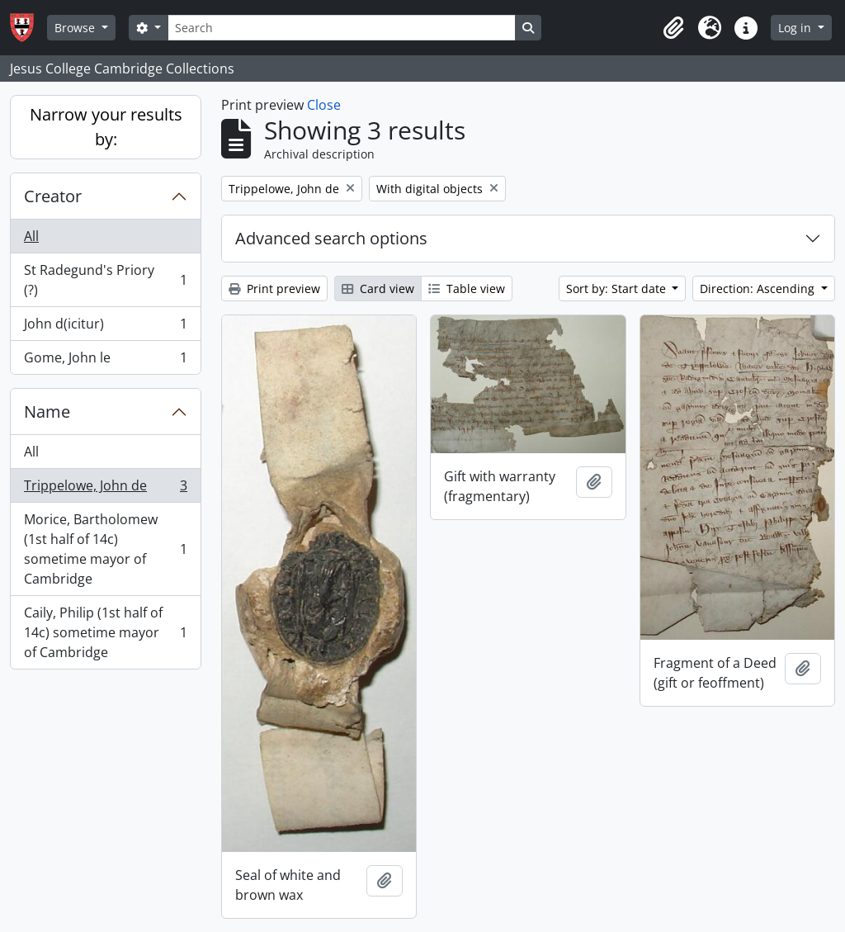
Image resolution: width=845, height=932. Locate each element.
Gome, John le (105, 361)
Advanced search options (331, 238)
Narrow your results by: (106, 126)
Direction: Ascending (759, 288)
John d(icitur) (105, 327)
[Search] (342, 27)
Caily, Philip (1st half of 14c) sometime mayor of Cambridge (105, 632)
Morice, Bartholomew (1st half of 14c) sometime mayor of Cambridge (105, 549)
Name (47, 411)
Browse (76, 27)
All (31, 236)
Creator (53, 196)
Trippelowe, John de (105, 489)
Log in (796, 27)
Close (324, 105)
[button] (673, 28)
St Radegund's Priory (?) (105, 280)
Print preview (274, 288)
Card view (378, 288)
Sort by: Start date (617, 288)
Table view (466, 288)
